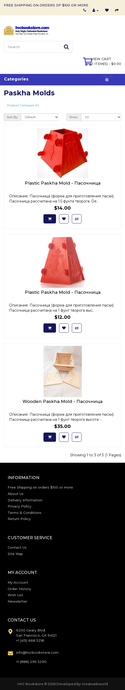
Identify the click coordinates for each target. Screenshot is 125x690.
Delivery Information (25, 500)
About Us (16, 494)
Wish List (15, 595)
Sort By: (12, 117)
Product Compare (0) (23, 105)
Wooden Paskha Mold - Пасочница (62, 401)
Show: (73, 117)
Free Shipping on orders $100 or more (40, 487)
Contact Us (17, 547)
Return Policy (19, 519)
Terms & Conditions (24, 513)
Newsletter (17, 601)
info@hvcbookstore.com (37, 652)
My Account (18, 582)
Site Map (15, 554)
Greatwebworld (95, 684)
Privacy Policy (19, 506)
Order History (19, 589)
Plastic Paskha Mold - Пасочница (62, 183)
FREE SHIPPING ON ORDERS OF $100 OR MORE (46, 5)
